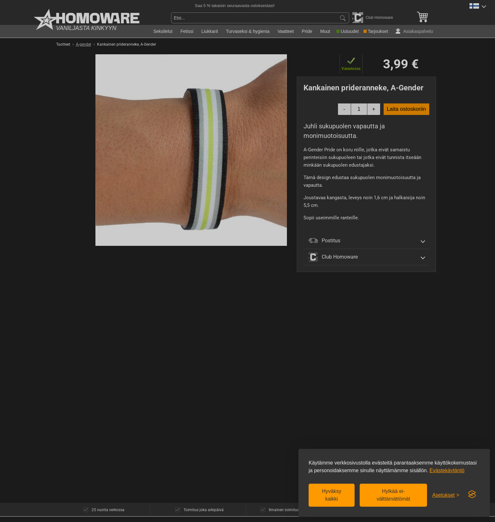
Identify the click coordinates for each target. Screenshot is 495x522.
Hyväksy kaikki (331, 495)
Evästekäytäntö (447, 470)
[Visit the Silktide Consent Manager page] (472, 494)
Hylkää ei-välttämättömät (393, 495)
